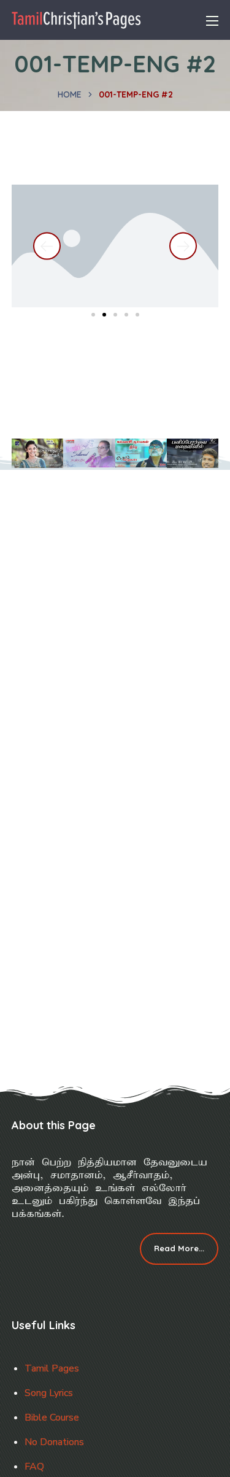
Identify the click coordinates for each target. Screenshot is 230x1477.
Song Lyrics (49, 1393)
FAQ (34, 1466)
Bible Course (52, 1417)
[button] (47, 246)
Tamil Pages (52, 1368)
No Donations (54, 1442)
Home (70, 94)
